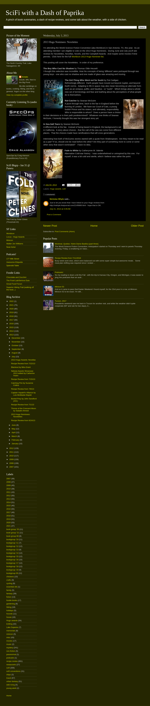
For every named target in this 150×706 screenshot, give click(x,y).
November (16, 342)
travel (8, 678)
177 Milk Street (12, 259)
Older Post (137, 225)
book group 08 (12, 536)
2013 (11, 335)
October (15, 345)
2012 (11, 448)
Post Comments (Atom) (65, 231)
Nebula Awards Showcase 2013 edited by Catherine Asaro (23, 373)
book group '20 (12, 529)
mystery (9, 648)
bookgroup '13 (12, 550)
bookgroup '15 (12, 556)
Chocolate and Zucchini (16, 277)
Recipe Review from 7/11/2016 (68, 258)
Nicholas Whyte (57, 199)
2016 (11, 324)
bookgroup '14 (12, 553)
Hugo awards (55, 189)
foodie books (11, 600)
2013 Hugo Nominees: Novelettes (20, 415)
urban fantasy (12, 681)
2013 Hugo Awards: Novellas (23, 360)
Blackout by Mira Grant (21, 367)
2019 (11, 312)
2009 (11, 459)
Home (94, 225)
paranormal (11, 654)
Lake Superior (12, 627)
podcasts (10, 658)
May (14, 429)
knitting (9, 624)
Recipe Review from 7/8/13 (22, 389)
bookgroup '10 (12, 539)
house (9, 617)
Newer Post (50, 225)
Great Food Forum (14, 284)
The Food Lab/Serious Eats (18, 280)
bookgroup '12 (12, 546)
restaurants (11, 664)
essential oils (11, 587)
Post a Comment (54, 214)
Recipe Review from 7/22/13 (23, 363)
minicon (9, 634)
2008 (11, 463)
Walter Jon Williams (14, 244)
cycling (9, 583)
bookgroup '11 (12, 543)
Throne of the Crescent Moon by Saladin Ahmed (23, 409)
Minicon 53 (59, 287)
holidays (9, 610)
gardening (10, 604)
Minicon (9, 240)
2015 (11, 327)
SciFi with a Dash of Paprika (45, 12)
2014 (11, 331)
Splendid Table (12, 265)
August (15, 353)
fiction (8, 597)
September (17, 349)
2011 (11, 452)
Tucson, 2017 (60, 301)
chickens (10, 577)
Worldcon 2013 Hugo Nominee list (87, 56)
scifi (64, 189)
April (14, 432)
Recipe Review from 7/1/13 (22, 405)
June (14, 425)
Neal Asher (11, 247)
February (16, 440)
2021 (11, 305)
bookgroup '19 (12, 570)
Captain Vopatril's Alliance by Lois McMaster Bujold (23, 394)
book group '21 (12, 533)
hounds (9, 614)
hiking (8, 607)
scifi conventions (13, 671)
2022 (11, 301)
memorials (10, 631)
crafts (8, 580)
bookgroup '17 (12, 563)
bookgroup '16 (12, 560)
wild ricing (10, 685)
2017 (11, 320)
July (14, 357)
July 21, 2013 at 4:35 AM (60, 209)
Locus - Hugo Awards (15, 237)
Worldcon (10, 233)
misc (8, 637)
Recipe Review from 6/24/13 (23, 420)
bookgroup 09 (12, 573)
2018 (11, 316)
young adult (11, 688)
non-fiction (10, 651)
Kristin (25, 77)
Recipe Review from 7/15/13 (23, 379)
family (8, 590)
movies (9, 641)
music (8, 644)
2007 (11, 467)
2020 (11, 309)
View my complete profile (17, 95)
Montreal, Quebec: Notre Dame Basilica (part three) (76, 244)
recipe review (12, 661)
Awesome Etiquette (14, 262)
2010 (11, 456)
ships (8, 675)
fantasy (9, 593)
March (14, 436)
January (15, 444)
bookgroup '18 (12, 566)
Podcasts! (59, 272)
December (16, 338)
